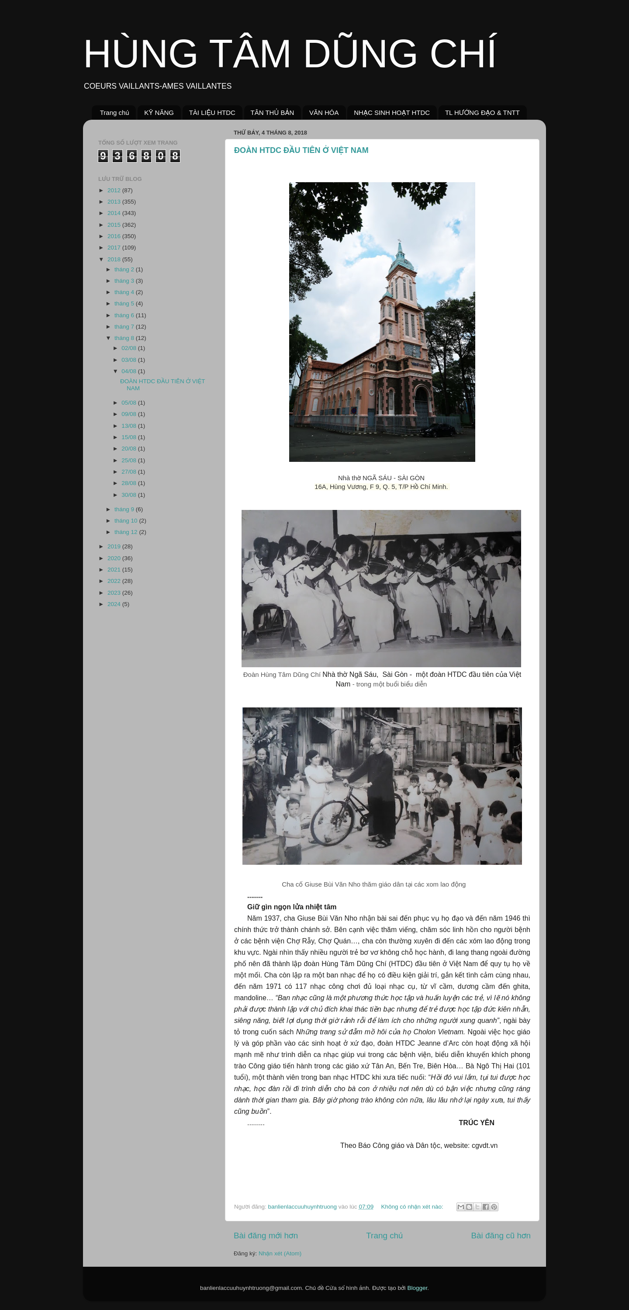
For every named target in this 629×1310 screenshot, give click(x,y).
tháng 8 (125, 338)
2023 (114, 592)
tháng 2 (125, 269)
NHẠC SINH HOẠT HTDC (392, 112)
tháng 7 (125, 326)
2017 (114, 247)
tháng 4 (125, 292)
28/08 (129, 483)
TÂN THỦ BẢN (272, 112)
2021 (114, 569)
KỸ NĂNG (159, 112)
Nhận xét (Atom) (280, 1253)
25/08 (129, 460)
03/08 (129, 360)
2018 (114, 259)
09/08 (129, 414)
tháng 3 (125, 280)
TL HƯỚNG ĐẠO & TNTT (482, 112)
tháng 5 (125, 303)
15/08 (129, 437)
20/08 (129, 448)
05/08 (129, 402)
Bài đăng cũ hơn (501, 1235)
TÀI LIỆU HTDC (212, 112)
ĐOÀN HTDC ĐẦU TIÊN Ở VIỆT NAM (301, 150)
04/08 (129, 371)
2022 (114, 581)
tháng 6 (125, 315)
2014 (114, 213)
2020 (114, 558)
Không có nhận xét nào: (413, 1206)
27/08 (129, 471)
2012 (114, 190)
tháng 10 (126, 520)
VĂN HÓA (324, 112)
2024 (114, 604)
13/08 (129, 426)
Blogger (417, 1288)
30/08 (129, 495)
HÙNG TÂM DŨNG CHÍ (290, 54)
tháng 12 (126, 532)
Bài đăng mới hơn (266, 1235)
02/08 (129, 348)
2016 (114, 236)
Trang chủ (114, 112)
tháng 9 (125, 509)
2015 (114, 225)
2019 (114, 546)
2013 (114, 201)
